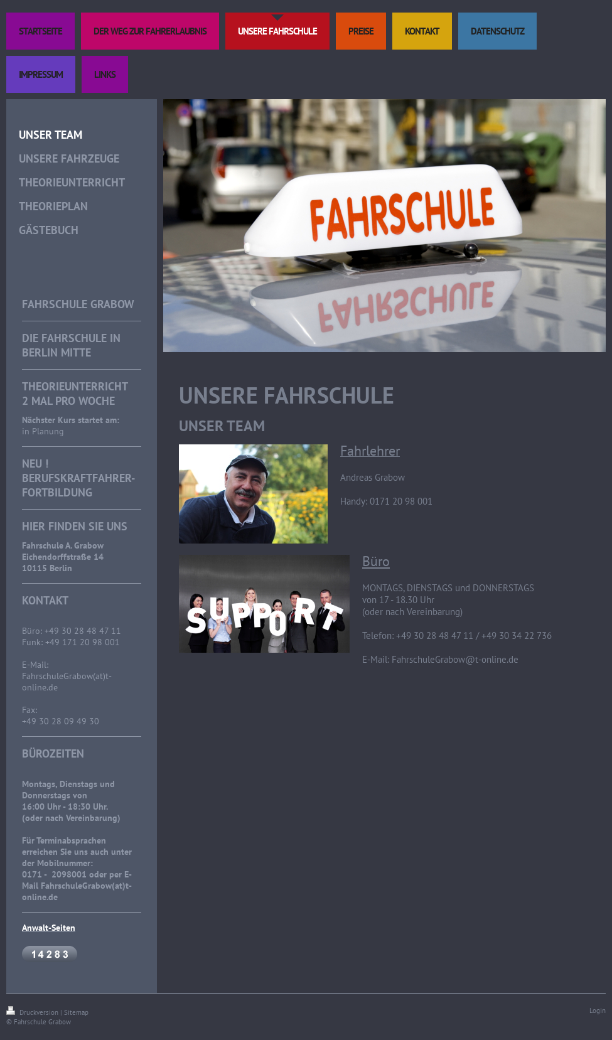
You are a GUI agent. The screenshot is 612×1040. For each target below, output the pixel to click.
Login (597, 1010)
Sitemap (76, 1012)
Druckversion (33, 1012)
